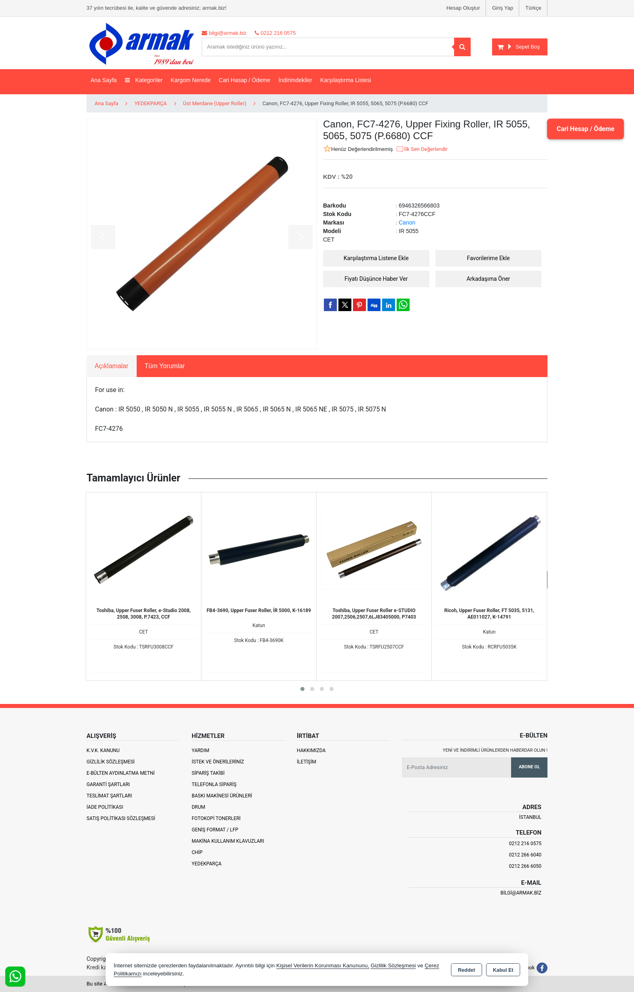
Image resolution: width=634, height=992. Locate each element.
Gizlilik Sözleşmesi (111, 762)
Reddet (466, 970)
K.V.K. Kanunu (103, 750)
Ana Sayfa (104, 80)
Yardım (200, 750)
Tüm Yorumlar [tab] (165, 365)
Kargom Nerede (191, 80)
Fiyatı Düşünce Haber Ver (376, 279)
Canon (407, 222)
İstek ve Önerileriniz (218, 762)
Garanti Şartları (108, 784)
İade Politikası (105, 807)
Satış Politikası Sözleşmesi (121, 818)
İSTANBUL (530, 817)
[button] (302, 689)
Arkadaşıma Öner (488, 279)
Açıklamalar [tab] (112, 365)
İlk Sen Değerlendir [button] (422, 149)
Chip (197, 852)
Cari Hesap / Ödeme (585, 129)
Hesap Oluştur (463, 8)
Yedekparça (207, 864)
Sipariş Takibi (208, 773)
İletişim (306, 762)
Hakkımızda (311, 750)
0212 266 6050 (525, 866)
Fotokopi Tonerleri (216, 818)
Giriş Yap (502, 8)
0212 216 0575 (525, 843)
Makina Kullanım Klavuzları (228, 841)
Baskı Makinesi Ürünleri (222, 796)
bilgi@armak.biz (521, 893)
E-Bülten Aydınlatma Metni (121, 773)
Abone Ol (529, 766)
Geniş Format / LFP (215, 830)
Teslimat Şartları (109, 796)
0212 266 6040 (525, 855)
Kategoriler (144, 80)
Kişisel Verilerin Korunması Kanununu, (322, 965)
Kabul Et (503, 970)
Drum (198, 807)
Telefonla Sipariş (214, 784)
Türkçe (533, 8)
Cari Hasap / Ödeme (245, 80)
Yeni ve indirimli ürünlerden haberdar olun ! (495, 750)
